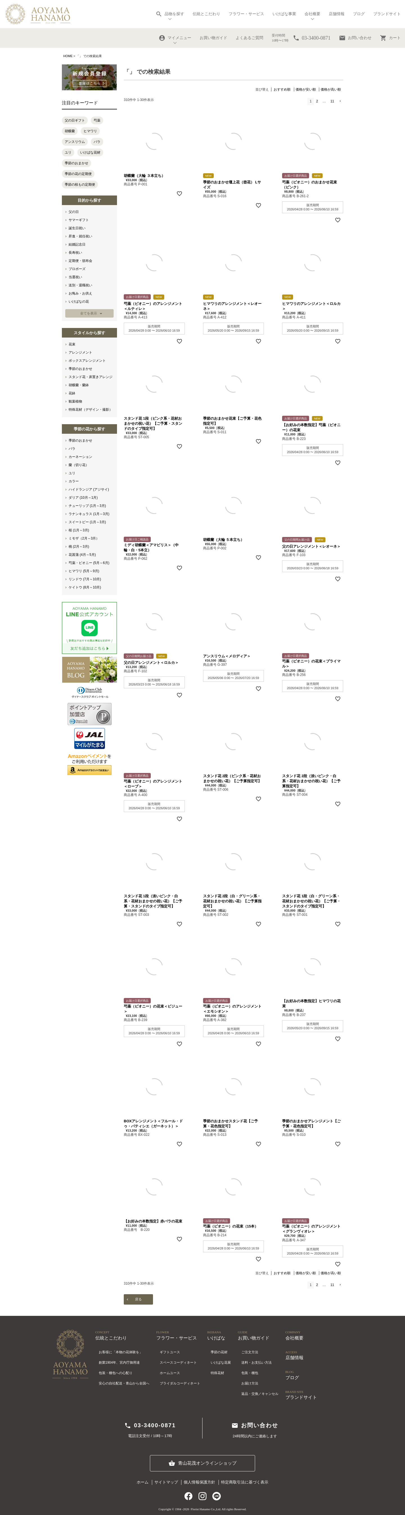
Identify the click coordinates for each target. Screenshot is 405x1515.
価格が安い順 (306, 89)
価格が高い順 (331, 89)
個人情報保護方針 (199, 1482)
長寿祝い (75, 253)
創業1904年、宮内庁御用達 (119, 1363)
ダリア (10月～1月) (83, 498)
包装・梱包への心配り (115, 1373)
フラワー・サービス (246, 14)
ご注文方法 (249, 1352)
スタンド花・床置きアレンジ (90, 377)
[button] (339, 101)
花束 (72, 344)
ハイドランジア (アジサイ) (89, 489)
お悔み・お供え (80, 293)
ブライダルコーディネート (180, 1383)
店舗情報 (337, 14)
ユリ (68, 152)
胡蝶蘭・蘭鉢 (79, 385)
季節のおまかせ (76, 163)
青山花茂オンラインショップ (202, 1463)
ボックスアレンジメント (87, 361)
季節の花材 (219, 1352)
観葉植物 (75, 401)
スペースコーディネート (178, 1363)
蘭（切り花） (79, 465)
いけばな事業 (284, 14)
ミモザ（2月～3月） (84, 538)
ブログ (359, 14)
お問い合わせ (355, 38)
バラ (97, 142)
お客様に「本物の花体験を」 (121, 1352)
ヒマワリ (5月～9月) (84, 571)
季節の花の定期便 (78, 174)
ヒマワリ (90, 131)
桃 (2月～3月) (79, 547)
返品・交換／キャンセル (259, 1394)
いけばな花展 (221, 1363)
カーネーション (80, 457)
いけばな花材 (90, 152)
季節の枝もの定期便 (80, 184)
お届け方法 (249, 1383)
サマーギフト (79, 220)
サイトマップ (166, 1482)
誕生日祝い (77, 228)
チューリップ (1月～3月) (87, 506)
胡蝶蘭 (70, 131)
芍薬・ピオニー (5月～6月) (89, 563)
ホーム (142, 1482)
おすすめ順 (282, 89)
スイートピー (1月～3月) (87, 522)
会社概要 (312, 14)
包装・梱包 (249, 1373)
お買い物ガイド (213, 38)
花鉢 (72, 393)
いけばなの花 (79, 302)
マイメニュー (175, 38)
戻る (138, 1299)
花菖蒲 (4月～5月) (82, 555)
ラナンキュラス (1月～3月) (89, 514)
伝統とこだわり (206, 14)
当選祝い (75, 277)
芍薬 (97, 120)
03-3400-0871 (150, 1425)
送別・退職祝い (80, 285)
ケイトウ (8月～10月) (85, 587)
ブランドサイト (387, 14)
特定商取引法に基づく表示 (244, 1482)
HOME (68, 56)
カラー (74, 481)
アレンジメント (80, 352)
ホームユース (170, 1373)
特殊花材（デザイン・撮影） (90, 410)
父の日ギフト (75, 120)
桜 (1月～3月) (79, 530)
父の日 (74, 212)
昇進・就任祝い (80, 236)
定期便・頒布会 (80, 261)
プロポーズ (77, 269)
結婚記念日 (77, 244)
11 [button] (332, 101)
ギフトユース (170, 1352)
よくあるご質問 (249, 38)
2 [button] (317, 101)
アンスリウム (75, 142)
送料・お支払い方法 (256, 1363)
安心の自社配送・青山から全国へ (124, 1383)
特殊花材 (217, 1373)
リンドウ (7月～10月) (85, 579)
